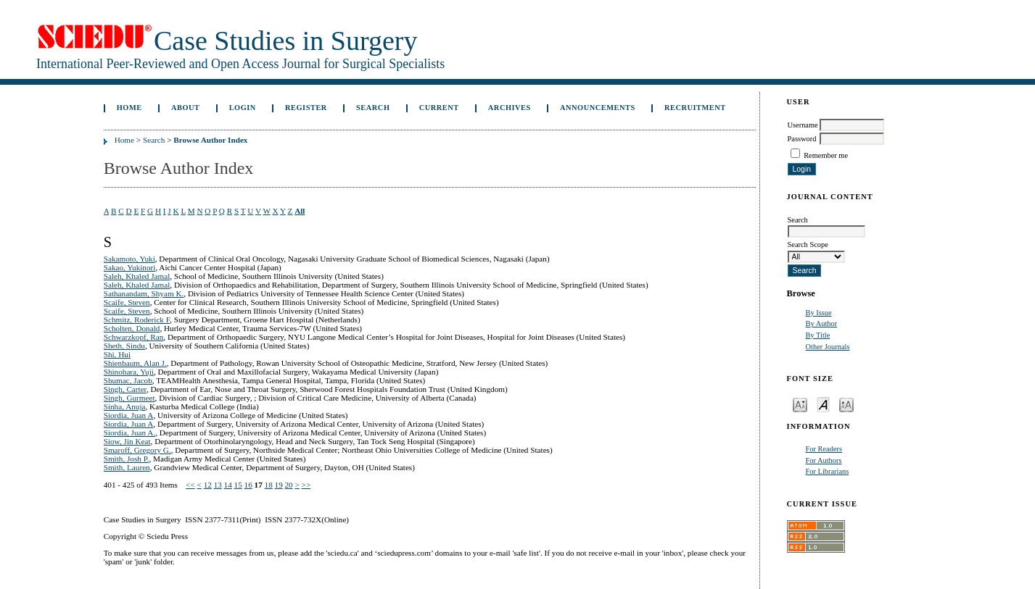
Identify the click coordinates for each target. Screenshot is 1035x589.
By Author (822, 323)
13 (218, 484)
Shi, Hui (117, 354)
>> (306, 484)
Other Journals (828, 347)
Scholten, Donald (132, 328)
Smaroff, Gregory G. (137, 450)
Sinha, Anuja (125, 406)
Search (372, 108)
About (185, 108)
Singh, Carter (125, 389)
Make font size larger (846, 404)
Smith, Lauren (127, 467)
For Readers (824, 449)
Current (439, 108)
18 (269, 484)
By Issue (819, 313)
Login (242, 108)
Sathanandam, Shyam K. (144, 293)
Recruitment (695, 108)
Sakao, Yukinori (130, 267)
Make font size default (823, 404)
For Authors (824, 460)
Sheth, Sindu (124, 345)
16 (248, 484)
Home (129, 108)
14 (228, 484)
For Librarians (827, 471)
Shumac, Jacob (128, 380)
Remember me (826, 155)
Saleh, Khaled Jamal (137, 276)
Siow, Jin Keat (127, 441)
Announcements (597, 108)
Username (803, 125)
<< (190, 484)
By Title (818, 335)
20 (289, 484)
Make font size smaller (800, 404)
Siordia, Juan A (129, 415)
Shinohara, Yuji (129, 371)
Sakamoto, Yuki (129, 258)
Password (802, 139)
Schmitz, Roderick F (137, 319)
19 (279, 484)
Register (306, 108)
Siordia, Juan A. (129, 432)
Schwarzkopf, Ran (134, 337)
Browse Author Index (210, 139)
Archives (509, 108)
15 (238, 484)
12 (208, 484)
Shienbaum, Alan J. (135, 363)
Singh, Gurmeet (129, 397)
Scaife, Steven (127, 302)
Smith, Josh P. (126, 458)
